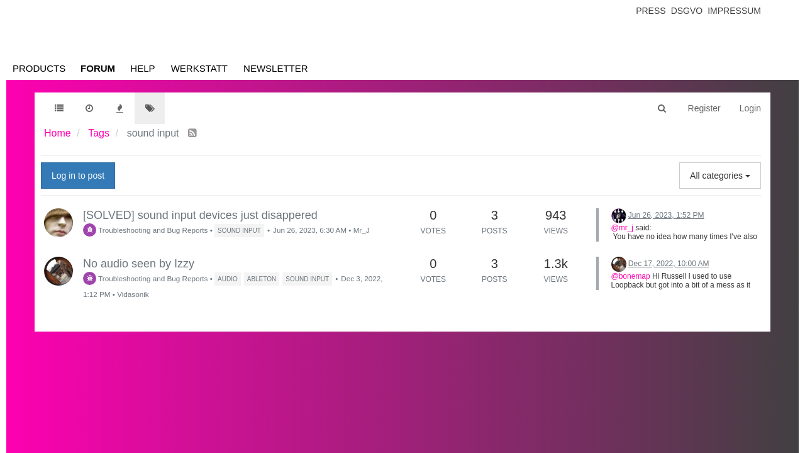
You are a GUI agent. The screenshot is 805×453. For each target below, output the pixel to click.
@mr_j (622, 227)
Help (142, 68)
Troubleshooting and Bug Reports (145, 230)
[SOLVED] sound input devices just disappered (200, 215)
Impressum (734, 11)
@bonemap (630, 276)
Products (39, 68)
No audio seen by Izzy (138, 263)
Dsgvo (687, 11)
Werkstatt (199, 68)
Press (650, 11)
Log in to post (78, 176)
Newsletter (275, 68)
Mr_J (361, 230)
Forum (97, 68)
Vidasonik (132, 294)
